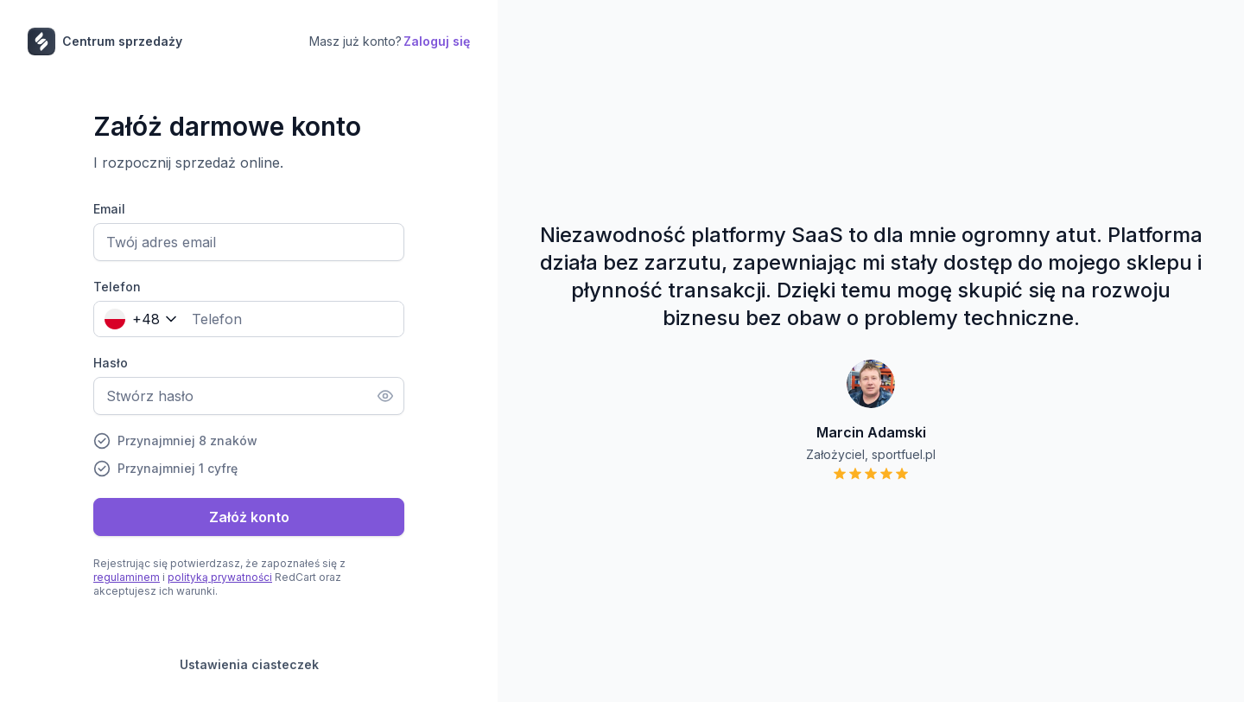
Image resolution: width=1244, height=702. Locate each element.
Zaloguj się (436, 41)
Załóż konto (249, 517)
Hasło (110, 362)
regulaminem (126, 577)
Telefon (117, 286)
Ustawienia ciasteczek (249, 664)
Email (109, 208)
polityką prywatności (220, 577)
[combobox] (137, 319)
